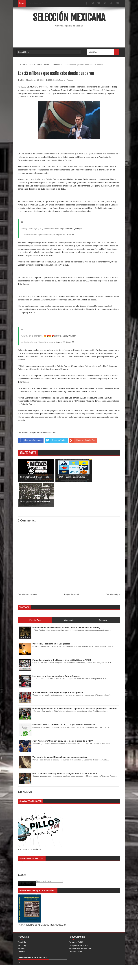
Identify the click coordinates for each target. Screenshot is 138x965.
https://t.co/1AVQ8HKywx (71, 228)
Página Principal (71, 570)
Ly (19, 938)
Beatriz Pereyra (59, 80)
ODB (20, 944)
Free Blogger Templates (63, 959)
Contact (102, 960)
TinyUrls (21, 927)
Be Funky (22, 921)
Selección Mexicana (69, 17)
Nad (19, 941)
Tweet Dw (22, 917)
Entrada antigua (113, 570)
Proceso (70, 80)
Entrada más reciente (27, 570)
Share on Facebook (30, 440)
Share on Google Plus (82, 440)
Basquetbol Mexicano (78, 921)
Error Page (113, 960)
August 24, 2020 (63, 235)
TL (19, 947)
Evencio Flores (75, 927)
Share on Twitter (55, 440)
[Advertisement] (74, 37)
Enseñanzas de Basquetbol (81, 924)
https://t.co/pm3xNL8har (65, 336)
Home (83, 960)
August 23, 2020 (63, 342)
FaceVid (21, 924)
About (92, 960)
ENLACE (53, 433)
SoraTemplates (34, 959)
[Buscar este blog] (49, 856)
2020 (50, 80)
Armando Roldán (76, 917)
